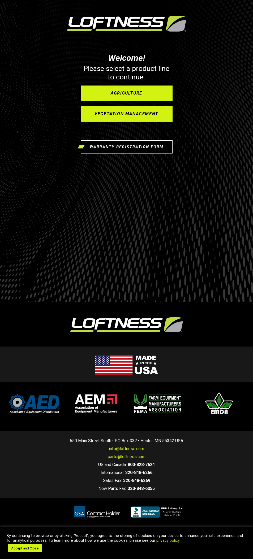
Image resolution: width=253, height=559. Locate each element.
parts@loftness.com (126, 456)
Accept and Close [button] (24, 548)
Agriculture (126, 93)
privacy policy (167, 540)
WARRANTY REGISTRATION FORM (126, 146)
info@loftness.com (126, 448)
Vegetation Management (126, 113)
